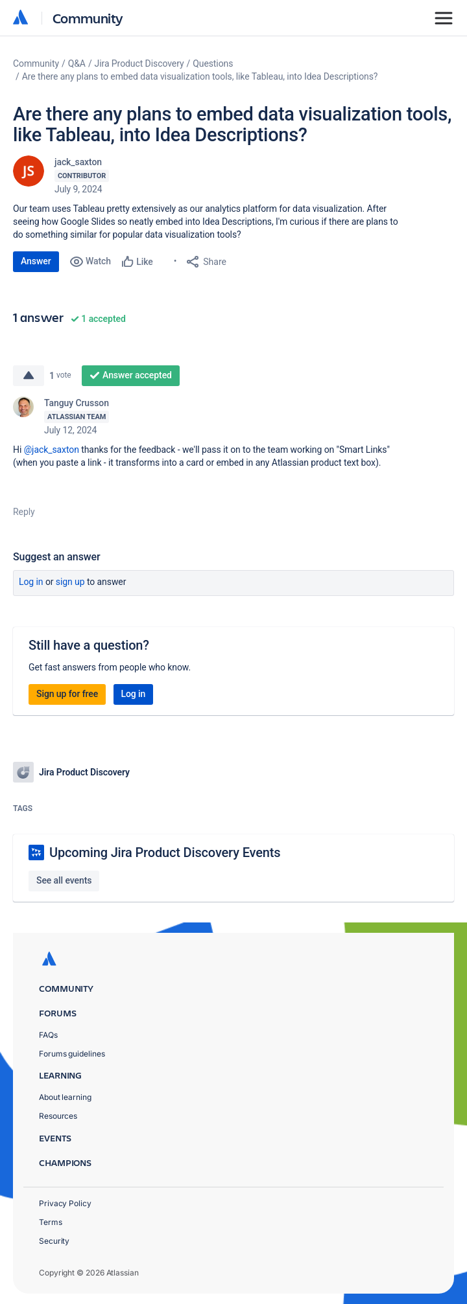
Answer (36, 261)
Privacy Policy (65, 1203)
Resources (58, 1116)
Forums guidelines (72, 1053)
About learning (65, 1097)
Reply (24, 512)
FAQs (48, 1035)
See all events (63, 880)
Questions (213, 63)
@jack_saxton (51, 449)
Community (88, 17)
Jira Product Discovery (139, 63)
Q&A (77, 63)
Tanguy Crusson (76, 403)
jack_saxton (78, 162)
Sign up (70, 582)
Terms (50, 1222)
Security (54, 1241)
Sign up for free (67, 694)
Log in (31, 582)
